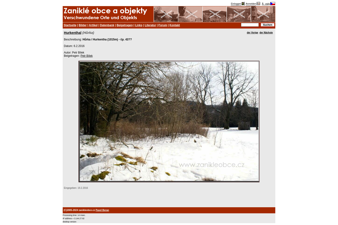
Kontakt (174, 25)
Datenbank (107, 25)
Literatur (150, 25)
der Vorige (252, 32)
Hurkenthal (72, 33)
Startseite (70, 25)
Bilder (83, 25)
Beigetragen (125, 25)
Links (138, 25)
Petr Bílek (86, 55)
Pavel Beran (102, 210)
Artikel (93, 25)
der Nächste (266, 32)
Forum (163, 25)
